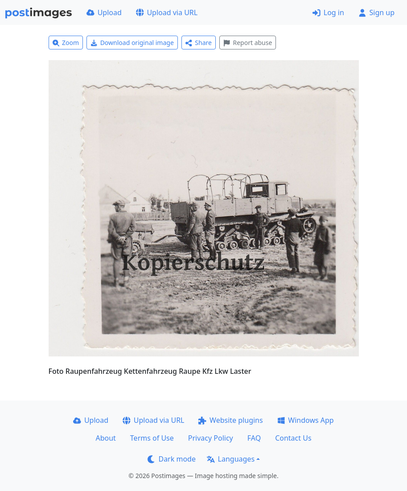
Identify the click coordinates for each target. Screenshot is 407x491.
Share (198, 42)
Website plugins (230, 420)
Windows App (305, 420)
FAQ (254, 438)
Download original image (132, 42)
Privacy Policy (210, 438)
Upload (104, 12)
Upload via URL (166, 12)
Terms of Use (152, 438)
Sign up (376, 12)
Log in (328, 12)
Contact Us (293, 438)
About (105, 438)
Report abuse (247, 42)
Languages (231, 459)
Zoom (66, 42)
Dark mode (172, 459)
